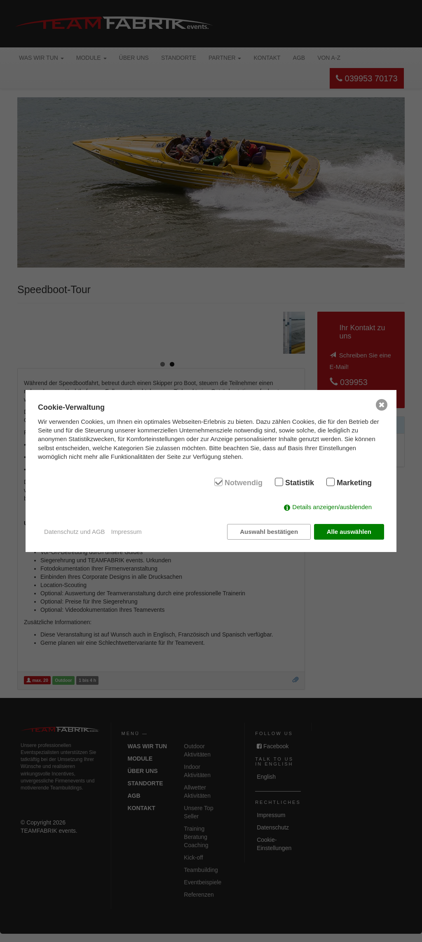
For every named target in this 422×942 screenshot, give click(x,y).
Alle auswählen (349, 531)
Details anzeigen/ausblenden (332, 506)
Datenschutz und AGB (74, 531)
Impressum (126, 531)
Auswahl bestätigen (269, 531)
